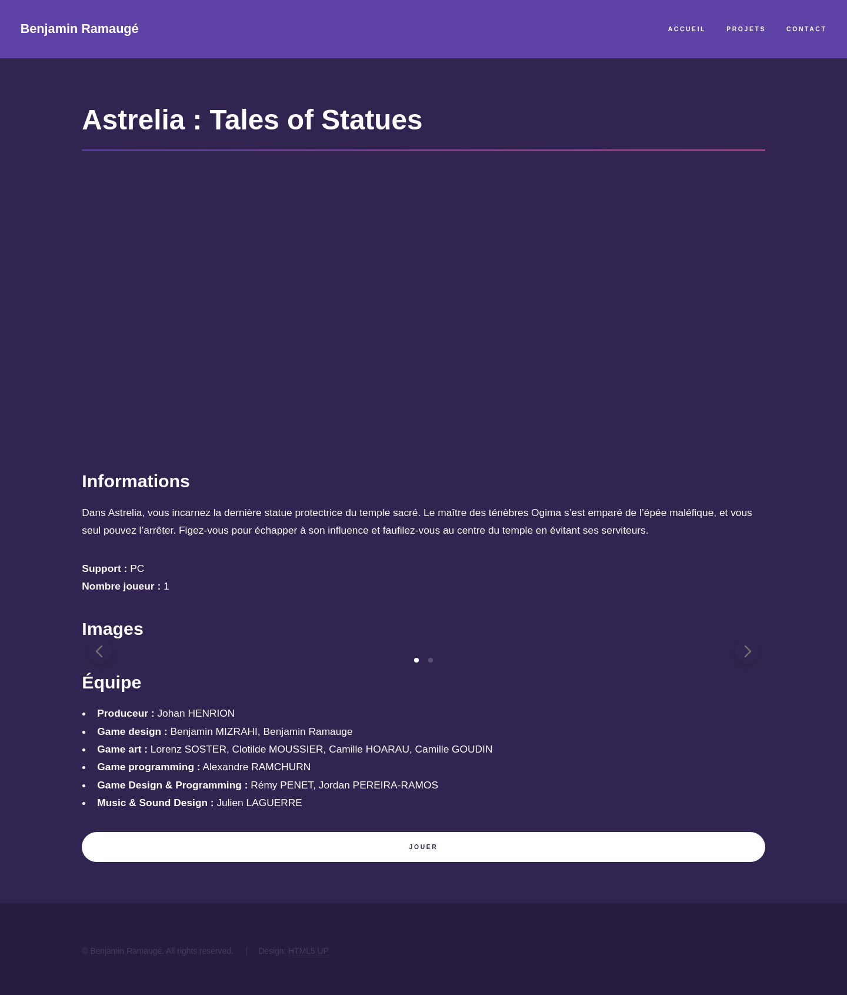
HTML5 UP (308, 951)
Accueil (687, 29)
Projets (746, 29)
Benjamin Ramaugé (80, 28)
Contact (806, 29)
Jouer (423, 847)
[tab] (416, 660)
